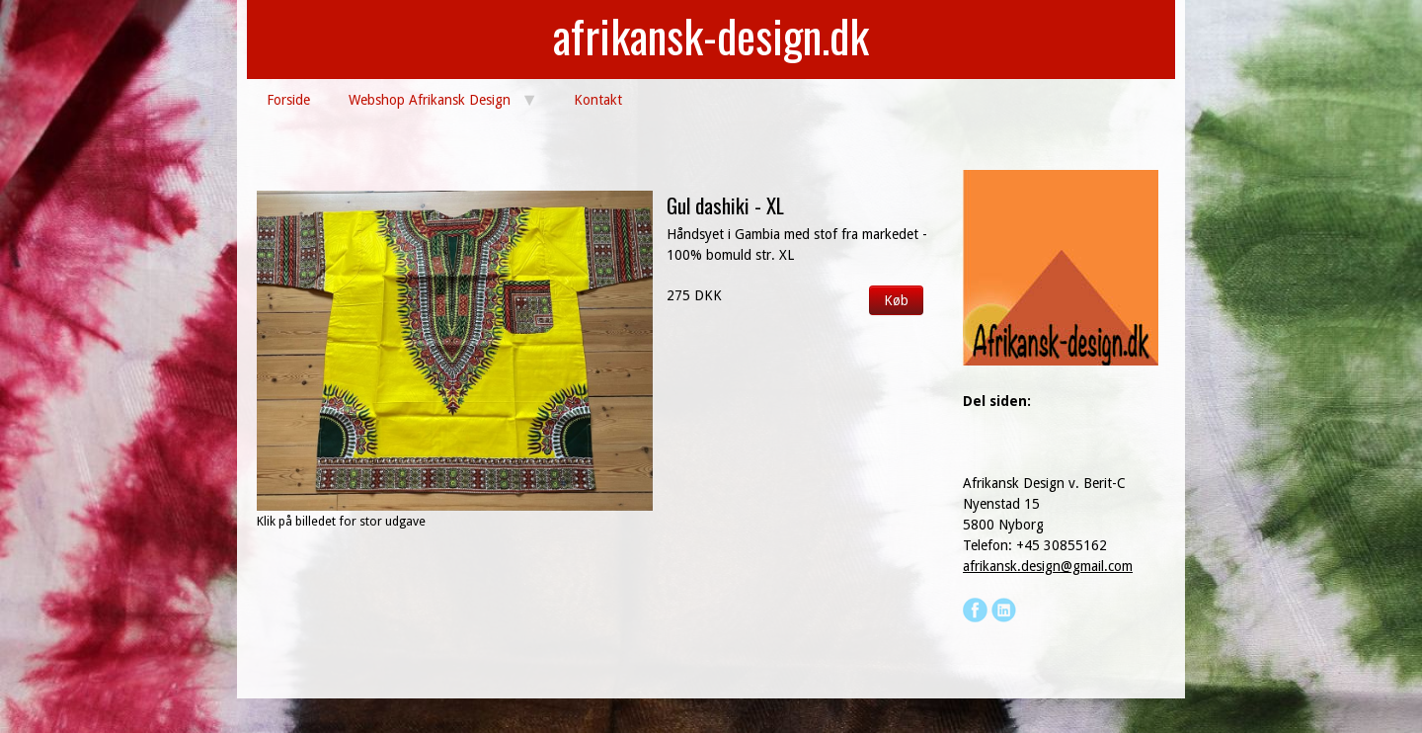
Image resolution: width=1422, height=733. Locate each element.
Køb (896, 300)
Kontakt (598, 100)
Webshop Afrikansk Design (430, 100)
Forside (288, 100)
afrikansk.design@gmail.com (1048, 566)
